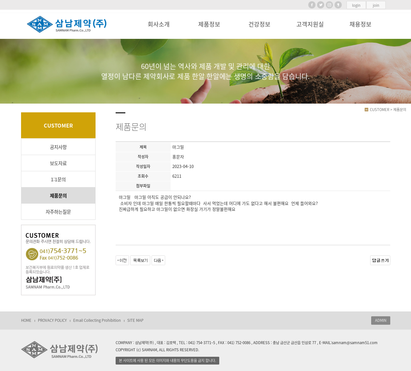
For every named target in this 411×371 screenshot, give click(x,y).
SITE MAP (135, 320)
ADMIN (380, 320)
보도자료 (58, 163)
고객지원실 (310, 24)
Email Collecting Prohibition (97, 320)
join (376, 5)
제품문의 (58, 195)
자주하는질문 (58, 211)
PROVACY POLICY (52, 320)
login (356, 5)
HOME (26, 320)
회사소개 (159, 24)
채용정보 (360, 24)
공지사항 (58, 147)
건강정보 (259, 24)
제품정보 (209, 24)
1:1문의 (58, 179)
